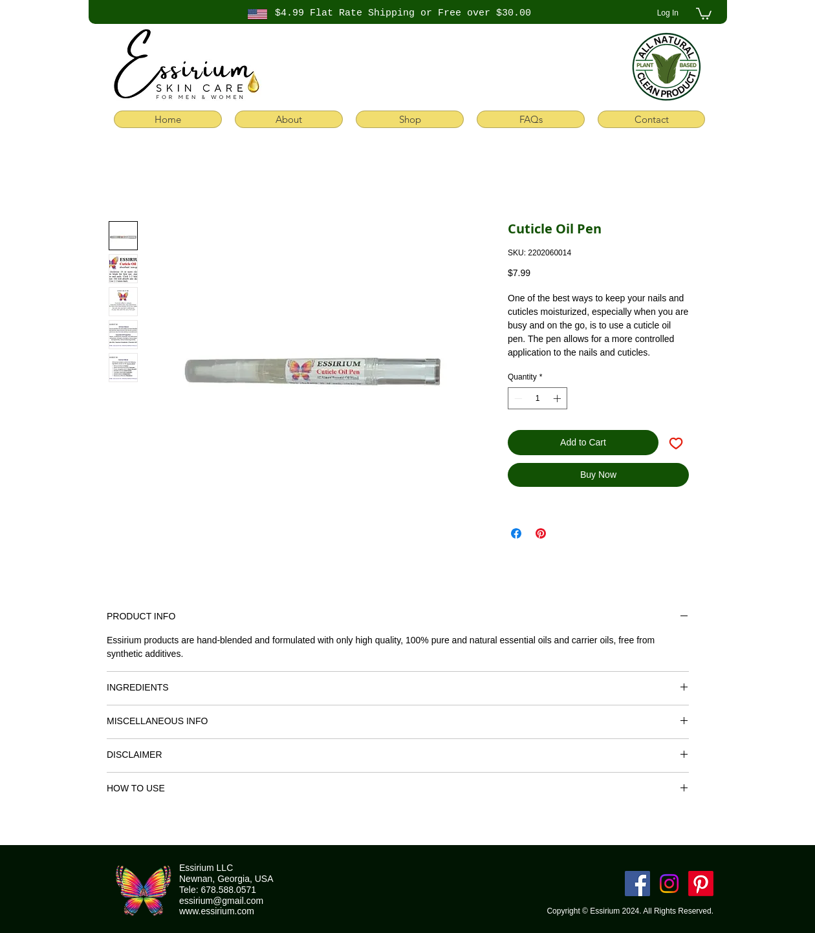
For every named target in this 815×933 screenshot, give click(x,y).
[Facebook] (637, 883)
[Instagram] (669, 883)
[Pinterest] (700, 883)
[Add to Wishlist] (676, 442)
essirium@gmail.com (221, 900)
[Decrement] (517, 398)
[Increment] (558, 398)
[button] (704, 12)
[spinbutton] (537, 398)
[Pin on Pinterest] (541, 533)
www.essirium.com (216, 911)
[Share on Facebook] (516, 533)
